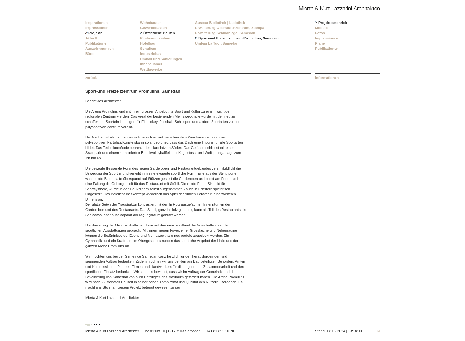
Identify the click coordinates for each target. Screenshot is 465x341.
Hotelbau (147, 43)
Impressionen (96, 28)
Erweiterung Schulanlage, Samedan (225, 33)
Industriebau (150, 54)
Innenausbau (151, 64)
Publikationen (96, 43)
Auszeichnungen (99, 48)
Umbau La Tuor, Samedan (216, 43)
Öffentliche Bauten (159, 33)
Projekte (95, 33)
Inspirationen (96, 23)
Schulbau (148, 48)
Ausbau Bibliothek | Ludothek (220, 23)
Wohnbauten (150, 23)
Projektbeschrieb (332, 23)
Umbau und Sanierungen (161, 59)
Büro (89, 54)
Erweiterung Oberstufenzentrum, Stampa (229, 28)
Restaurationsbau (155, 38)
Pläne (320, 43)
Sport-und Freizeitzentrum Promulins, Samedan (238, 38)
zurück (91, 78)
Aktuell (91, 38)
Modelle (321, 28)
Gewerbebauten (153, 28)
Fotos (320, 33)
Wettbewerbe (151, 69)
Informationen (327, 78)
